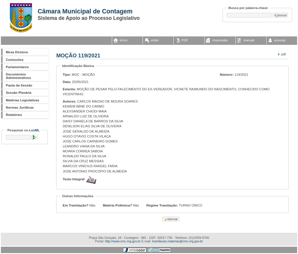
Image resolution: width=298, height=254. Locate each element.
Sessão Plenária (18, 92)
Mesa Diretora (17, 52)
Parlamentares (17, 67)
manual (248, 40)
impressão (220, 40)
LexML (34, 130)
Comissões (15, 59)
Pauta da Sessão (19, 85)
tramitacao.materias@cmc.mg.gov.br (177, 241)
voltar (154, 40)
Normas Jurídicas (20, 107)
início (123, 40)
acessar (280, 40)
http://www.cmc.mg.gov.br (123, 241)
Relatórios (14, 115)
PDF (185, 40)
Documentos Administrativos (18, 76)
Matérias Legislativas (22, 100)
